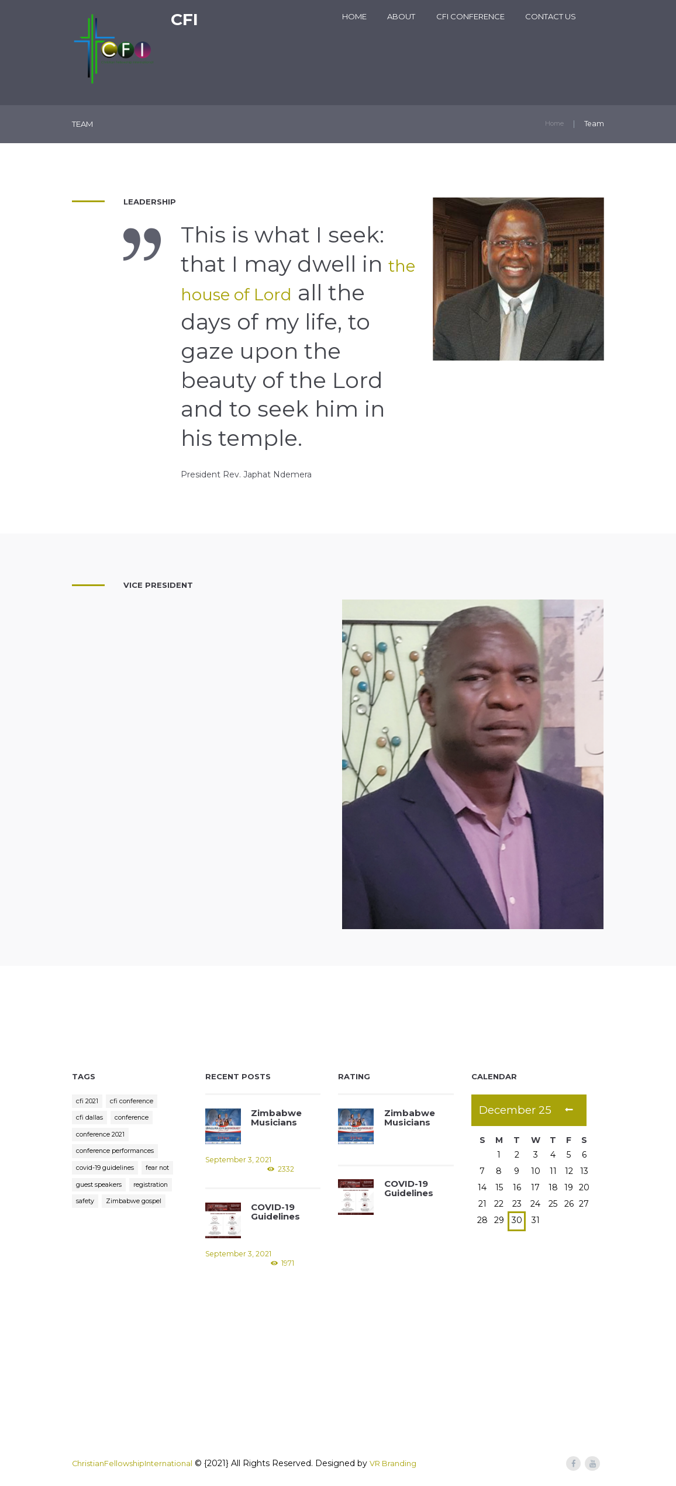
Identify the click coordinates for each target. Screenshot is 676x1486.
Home (354, 16)
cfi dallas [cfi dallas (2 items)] (91, 1120)
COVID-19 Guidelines (274, 1211)
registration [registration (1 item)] (97, 1211)
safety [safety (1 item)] (140, 1211)
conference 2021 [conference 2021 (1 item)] (105, 1138)
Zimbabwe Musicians (274, 1117)
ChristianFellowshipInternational (137, 1463)
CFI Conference (470, 16)
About (401, 16)
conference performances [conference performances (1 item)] (121, 1156)
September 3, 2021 (237, 1160)
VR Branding (404, 1463)
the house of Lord (278, 293)
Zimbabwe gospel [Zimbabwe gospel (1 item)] (109, 1229)
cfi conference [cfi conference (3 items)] (139, 1101)
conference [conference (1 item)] (137, 1120)
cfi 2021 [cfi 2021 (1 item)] (89, 1101)
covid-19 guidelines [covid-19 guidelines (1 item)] (109, 1174)
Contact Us (550, 16)
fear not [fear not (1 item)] (90, 1193)
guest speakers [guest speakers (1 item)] (142, 1193)
